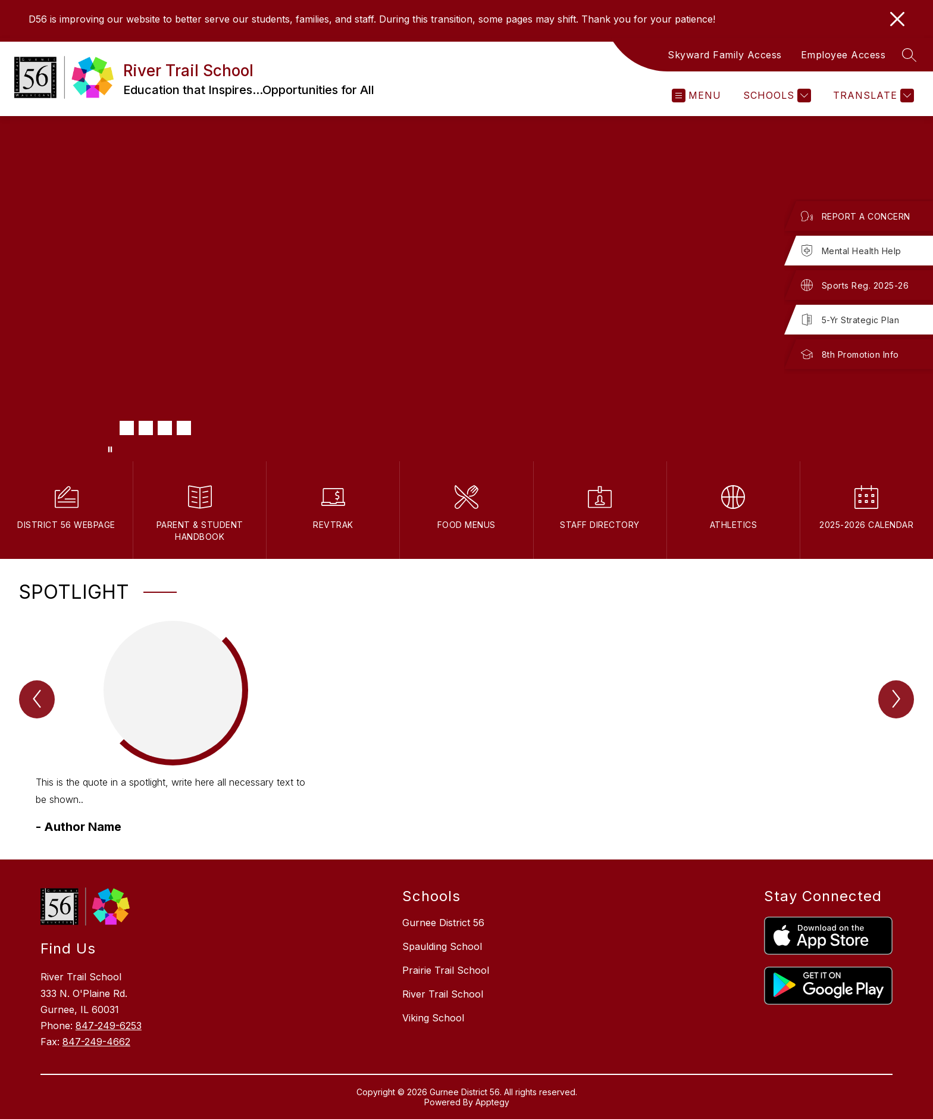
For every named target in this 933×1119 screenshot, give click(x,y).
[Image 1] (108, 428)
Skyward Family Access (725, 55)
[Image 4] (165, 428)
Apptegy (492, 1102)
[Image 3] (146, 428)
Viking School (433, 1018)
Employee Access (843, 55)
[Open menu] (696, 95)
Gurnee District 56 (443, 923)
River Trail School (442, 994)
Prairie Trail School (445, 970)
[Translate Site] (872, 95)
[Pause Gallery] (110, 449)
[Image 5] (184, 428)
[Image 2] (127, 428)
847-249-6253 (109, 1026)
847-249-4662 (96, 1042)
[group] (173, 728)
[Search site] (909, 55)
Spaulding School (442, 946)
